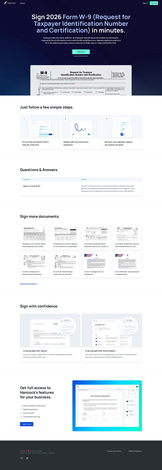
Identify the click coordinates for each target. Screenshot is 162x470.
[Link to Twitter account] (27, 458)
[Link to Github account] (21, 458)
